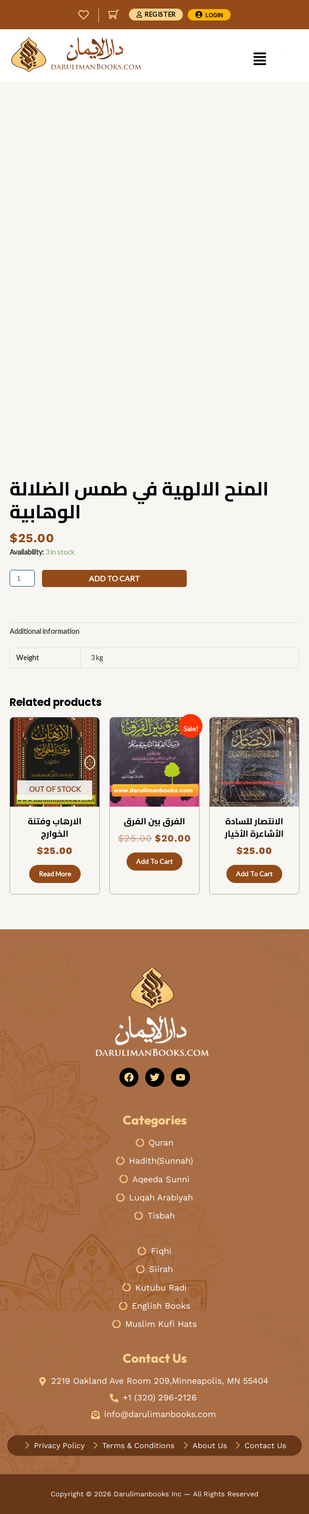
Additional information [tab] (44, 631)
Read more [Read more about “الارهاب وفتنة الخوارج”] (55, 874)
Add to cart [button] (154, 861)
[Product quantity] (22, 578)
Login (214, 15)
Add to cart (114, 578)
